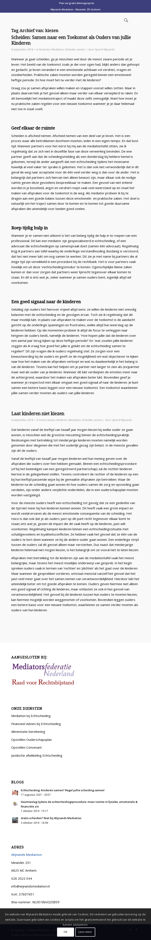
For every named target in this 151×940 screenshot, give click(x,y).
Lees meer (85, 932)
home (42, 420)
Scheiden (70, 49)
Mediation (57, 49)
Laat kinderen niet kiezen (37, 413)
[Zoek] (124, 20)
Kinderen (61, 420)
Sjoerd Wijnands (105, 49)
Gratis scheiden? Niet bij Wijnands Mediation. (51, 818)
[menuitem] (76, 3)
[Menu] (134, 20)
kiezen (51, 420)
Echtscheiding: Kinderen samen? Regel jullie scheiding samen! (63, 790)
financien (44, 49)
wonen (81, 49)
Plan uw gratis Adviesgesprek (76, 3)
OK (65, 932)
